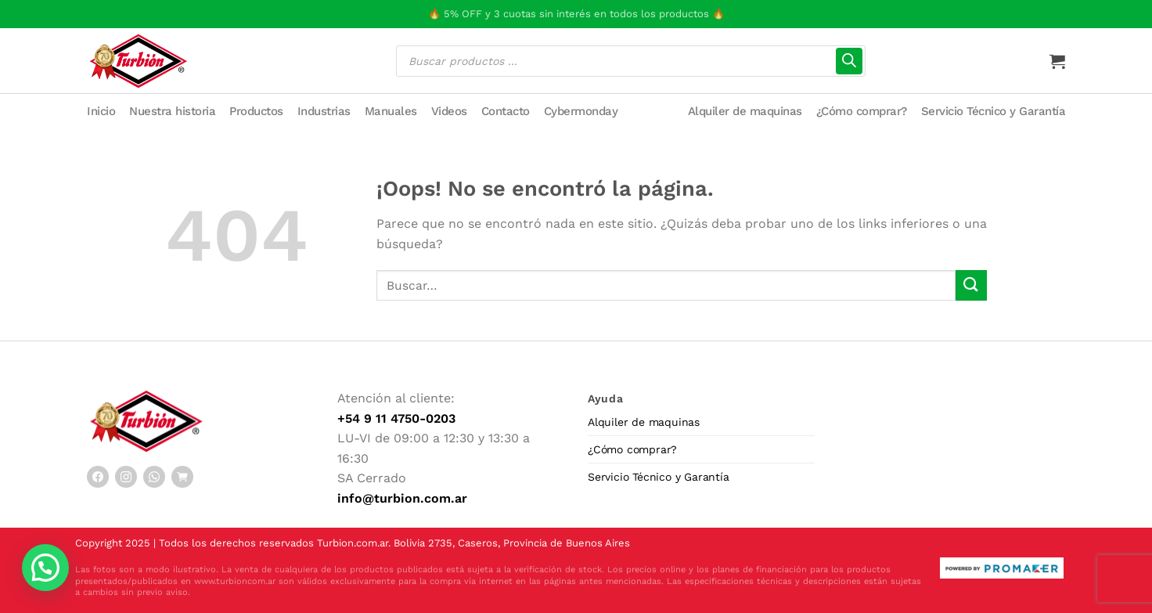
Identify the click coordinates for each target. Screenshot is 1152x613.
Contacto (505, 111)
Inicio (101, 111)
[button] (45, 567)
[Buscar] (849, 61)
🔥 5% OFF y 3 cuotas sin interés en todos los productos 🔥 (576, 14)
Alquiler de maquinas (745, 111)
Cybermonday (581, 111)
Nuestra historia (172, 111)
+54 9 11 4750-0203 (396, 418)
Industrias (324, 111)
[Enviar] (971, 285)
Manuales (391, 111)
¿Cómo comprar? (861, 111)
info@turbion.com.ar (402, 498)
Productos (256, 111)
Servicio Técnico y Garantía (993, 111)
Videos (449, 111)
